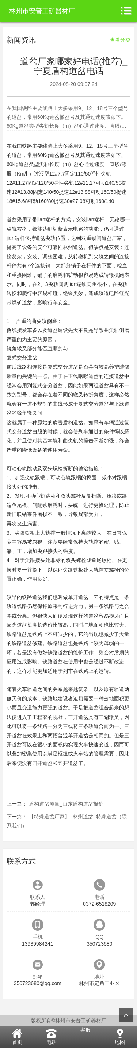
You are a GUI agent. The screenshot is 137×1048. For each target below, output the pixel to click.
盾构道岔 (73, 422)
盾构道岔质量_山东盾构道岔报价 (66, 804)
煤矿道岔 (22, 302)
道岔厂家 (112, 238)
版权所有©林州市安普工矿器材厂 (68, 1021)
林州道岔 (73, 247)
